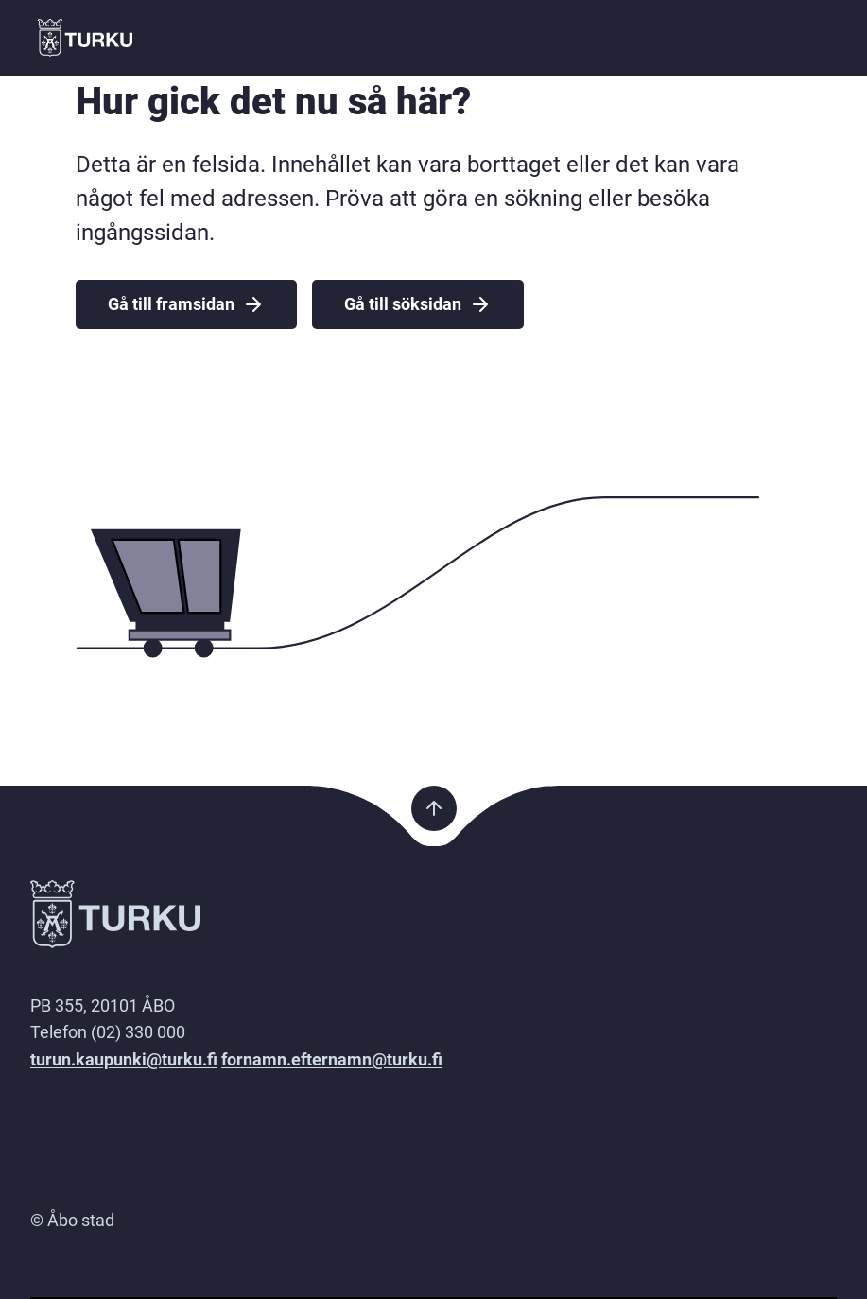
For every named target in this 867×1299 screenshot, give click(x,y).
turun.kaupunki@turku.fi (123, 1059)
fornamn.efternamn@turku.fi (331, 1059)
